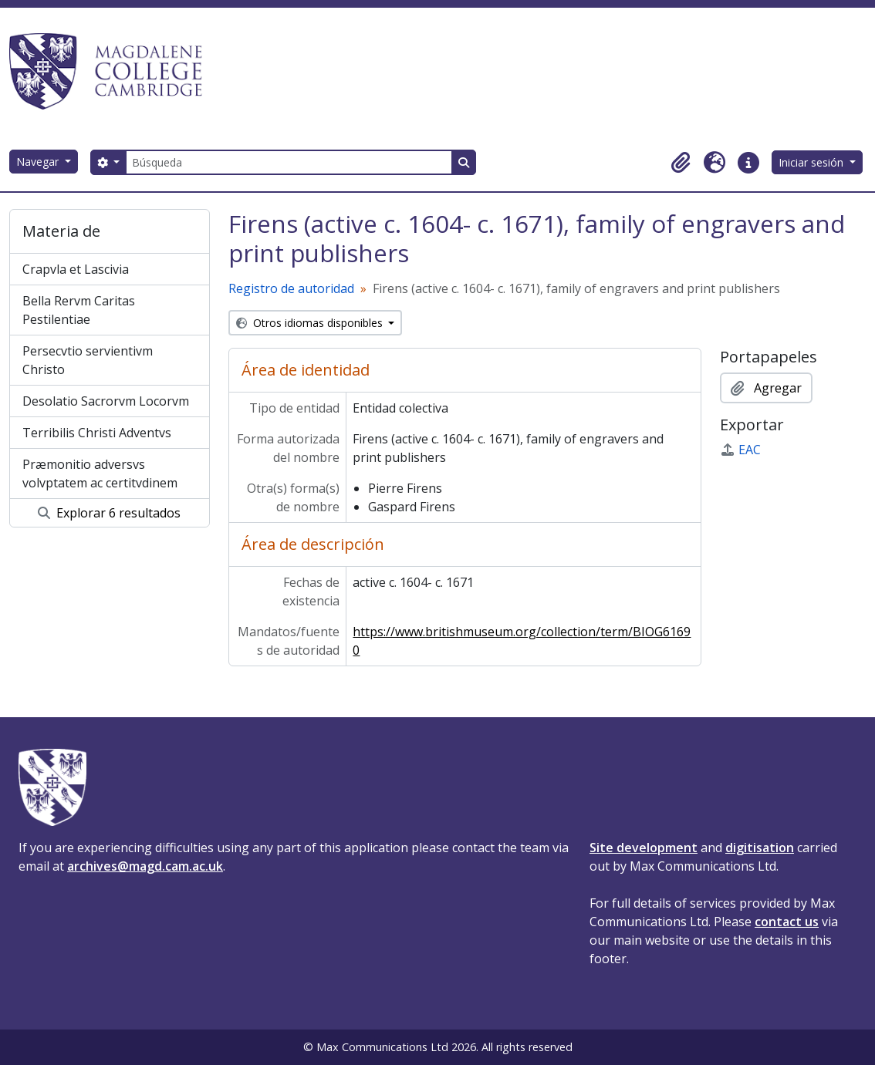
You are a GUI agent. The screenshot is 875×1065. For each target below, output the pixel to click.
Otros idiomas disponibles (311, 322)
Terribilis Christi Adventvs (96, 432)
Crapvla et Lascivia (75, 269)
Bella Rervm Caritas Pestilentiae (78, 310)
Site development (644, 847)
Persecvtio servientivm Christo (87, 360)
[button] (681, 163)
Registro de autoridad (291, 288)
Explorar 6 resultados (109, 512)
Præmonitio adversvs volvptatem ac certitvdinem (99, 473)
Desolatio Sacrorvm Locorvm (105, 401)
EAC (740, 449)
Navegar (39, 161)
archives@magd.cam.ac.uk (145, 866)
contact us (787, 921)
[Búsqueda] (288, 162)
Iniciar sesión (812, 162)
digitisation (759, 847)
